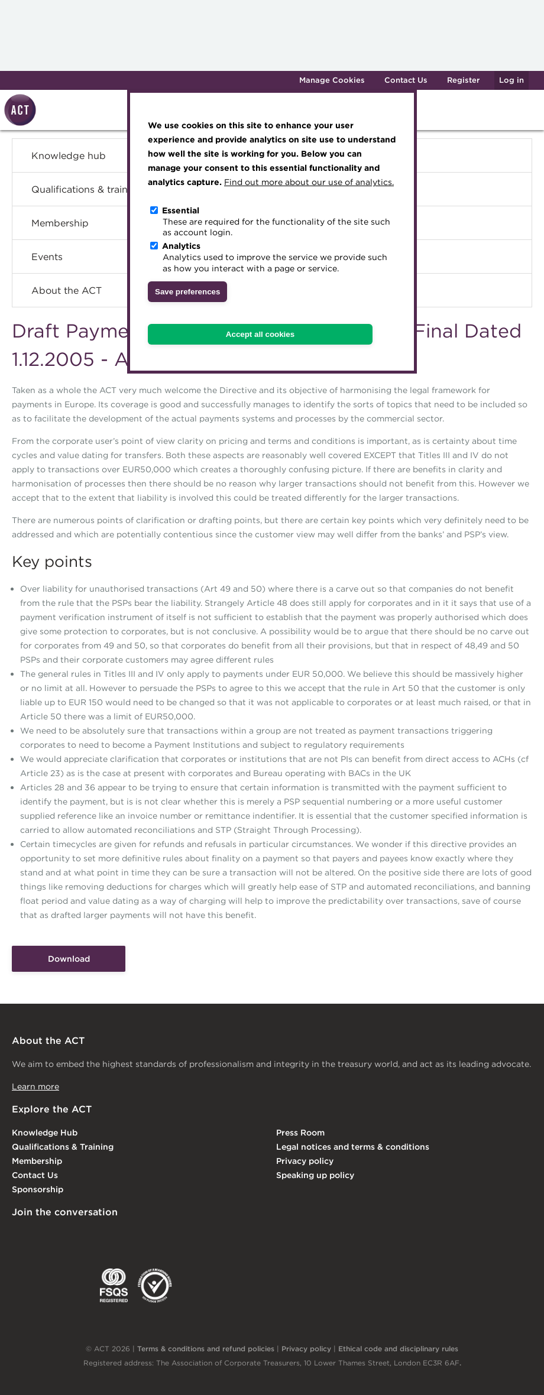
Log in (511, 80)
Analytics (181, 246)
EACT (29, 1286)
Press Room (300, 1132)
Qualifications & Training (63, 1146)
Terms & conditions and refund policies (205, 1348)
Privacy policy (304, 1161)
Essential (180, 210)
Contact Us (406, 80)
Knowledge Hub (44, 1132)
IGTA (73, 1286)
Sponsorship (37, 1189)
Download (69, 958)
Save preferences (187, 291)
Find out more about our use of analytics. (309, 182)
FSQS (114, 1286)
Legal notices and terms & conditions (352, 1146)
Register (463, 80)
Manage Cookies (332, 80)
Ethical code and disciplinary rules (398, 1348)
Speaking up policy (315, 1175)
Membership (37, 1161)
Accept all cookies (260, 334)
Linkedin (20, 1236)
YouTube (164, 1236)
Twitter (68, 1236)
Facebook (116, 1236)
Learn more (35, 1086)
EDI (155, 1286)
